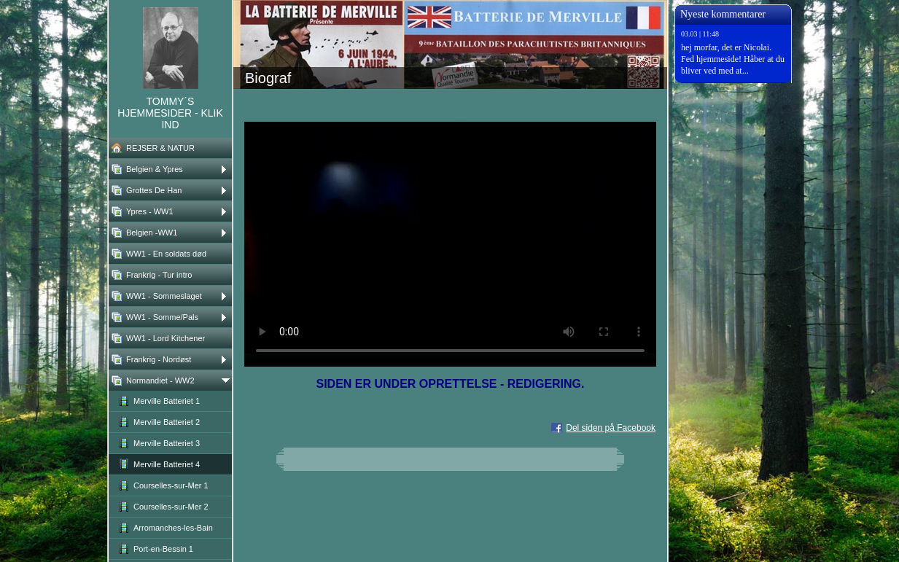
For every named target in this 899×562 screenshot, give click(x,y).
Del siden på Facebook (610, 428)
